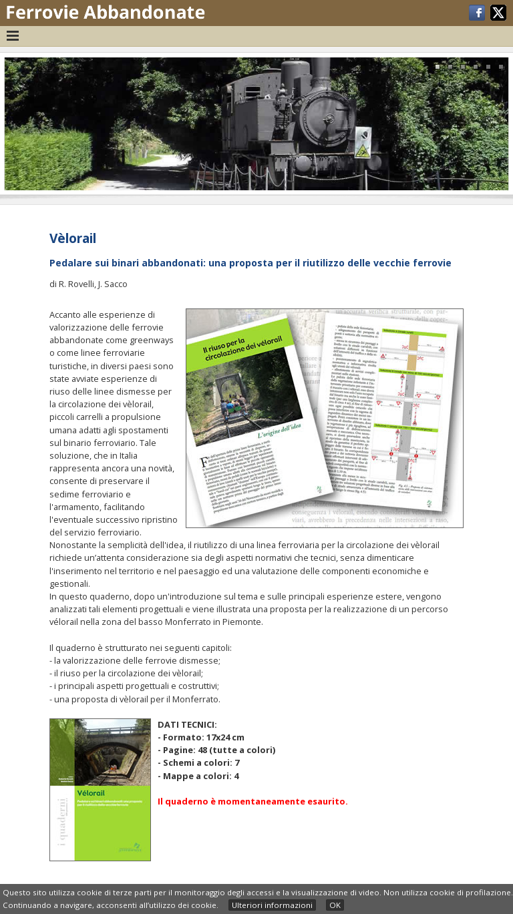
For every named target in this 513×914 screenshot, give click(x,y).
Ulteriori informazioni (272, 905)
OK (335, 905)
